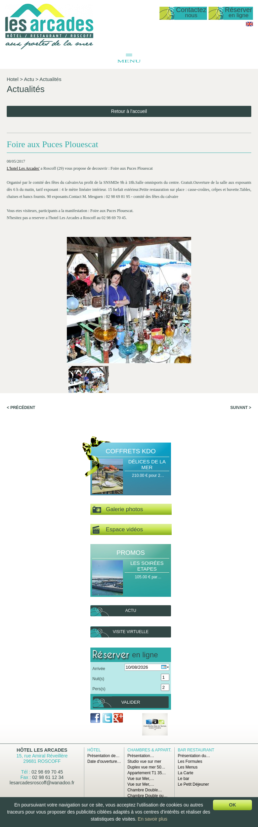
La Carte (185, 773)
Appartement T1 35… (146, 773)
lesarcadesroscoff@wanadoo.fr (42, 782)
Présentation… (140, 755)
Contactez (191, 12)
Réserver (238, 12)
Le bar (183, 778)
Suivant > (240, 407)
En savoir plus (152, 819)
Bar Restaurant (196, 750)
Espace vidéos (117, 530)
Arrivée (98, 668)
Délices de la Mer (147, 464)
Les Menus (188, 767)
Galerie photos (117, 509)
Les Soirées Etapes (147, 566)
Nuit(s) (98, 678)
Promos (131, 552)
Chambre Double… (144, 790)
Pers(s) (98, 689)
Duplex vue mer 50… (146, 767)
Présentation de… (103, 755)
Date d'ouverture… (104, 761)
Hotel (12, 79)
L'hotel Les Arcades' (23, 168)
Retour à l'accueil (129, 111)
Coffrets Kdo (131, 451)
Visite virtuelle (130, 631)
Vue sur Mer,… (140, 778)
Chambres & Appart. (149, 750)
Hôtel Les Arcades (42, 750)
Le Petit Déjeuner (193, 784)
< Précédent (21, 407)
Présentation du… (194, 755)
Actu (29, 79)
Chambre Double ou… (147, 795)
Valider (130, 702)
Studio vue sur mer (144, 761)
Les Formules (190, 761)
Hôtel (94, 750)
